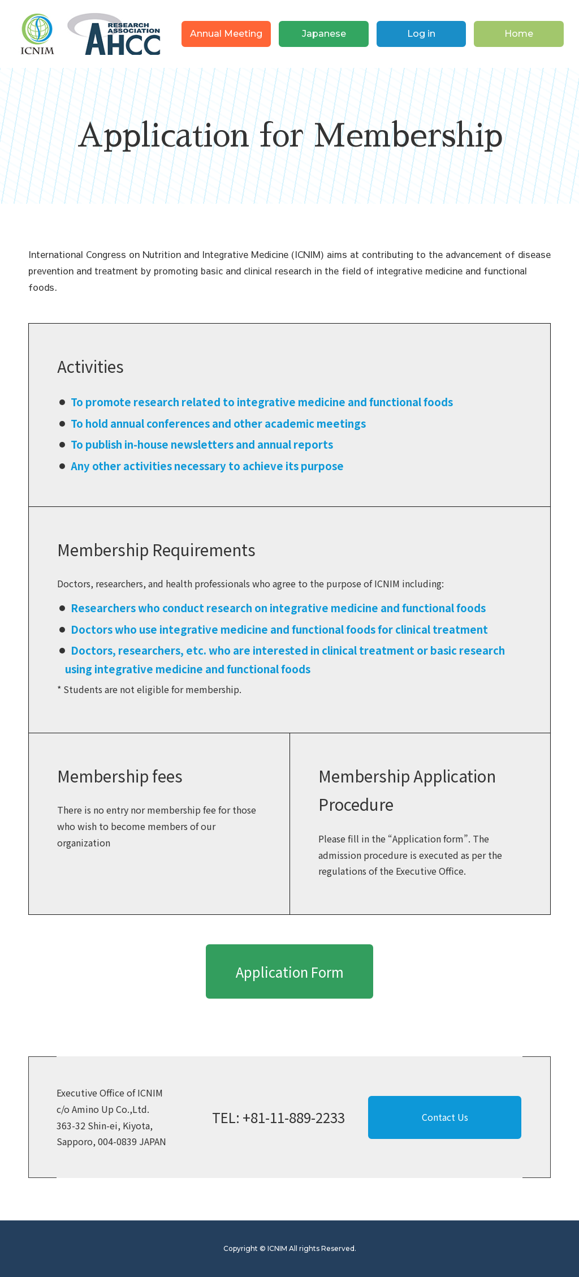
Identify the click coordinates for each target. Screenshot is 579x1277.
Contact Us (445, 1117)
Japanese (324, 33)
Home (518, 33)
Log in (421, 33)
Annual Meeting (226, 33)
